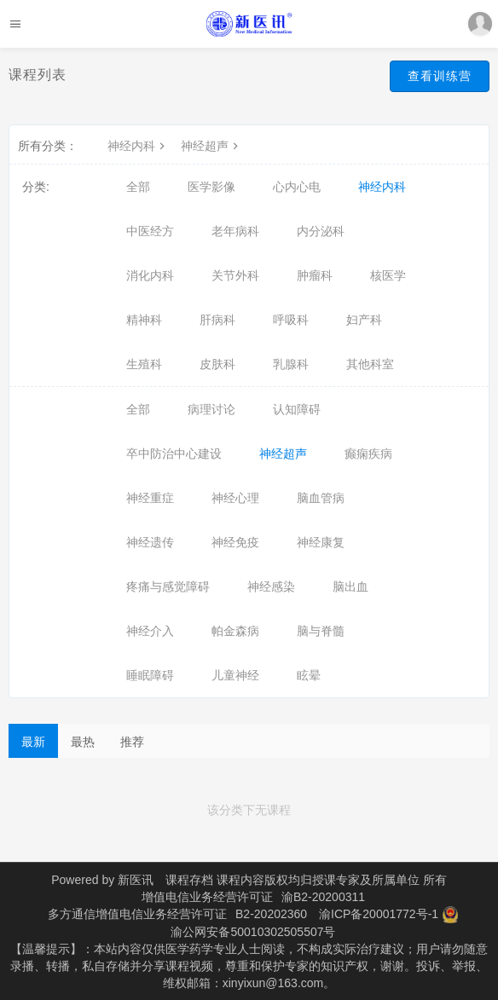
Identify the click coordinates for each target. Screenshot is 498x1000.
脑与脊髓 (321, 631)
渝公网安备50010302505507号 (253, 932)
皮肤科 (217, 364)
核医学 (388, 275)
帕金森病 (235, 631)
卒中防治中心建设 (174, 453)
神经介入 (150, 631)
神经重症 (150, 498)
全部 (138, 187)
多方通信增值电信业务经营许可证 (137, 914)
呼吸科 (291, 320)
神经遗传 (150, 542)
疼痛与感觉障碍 (168, 586)
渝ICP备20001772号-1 (378, 914)
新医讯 (135, 880)
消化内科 (150, 275)
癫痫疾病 (368, 453)
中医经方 (150, 231)
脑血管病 (321, 498)
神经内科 (138, 146)
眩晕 (309, 675)
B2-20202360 (271, 914)
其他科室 (370, 364)
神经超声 (211, 146)
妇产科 (364, 320)
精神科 (144, 320)
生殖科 (144, 364)
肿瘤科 (315, 275)
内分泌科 (321, 231)
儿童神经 (235, 675)
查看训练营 (440, 76)
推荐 (132, 742)
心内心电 (297, 187)
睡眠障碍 (150, 675)
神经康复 (321, 542)
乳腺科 (291, 364)
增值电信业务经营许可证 (207, 897)
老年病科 (235, 231)
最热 (83, 742)
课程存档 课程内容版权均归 (238, 880)
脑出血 (350, 586)
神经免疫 (235, 542)
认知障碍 (297, 409)
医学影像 (211, 187)
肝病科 (217, 320)
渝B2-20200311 (323, 897)
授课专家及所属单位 (366, 880)
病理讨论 (211, 409)
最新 (33, 742)
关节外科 (235, 275)
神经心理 (235, 498)
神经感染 (271, 586)
